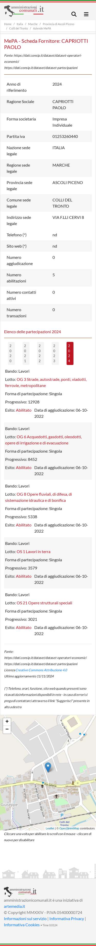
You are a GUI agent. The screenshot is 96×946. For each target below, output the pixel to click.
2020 (10, 353)
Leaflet (50, 828)
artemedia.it (14, 906)
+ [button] (7, 722)
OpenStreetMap (69, 828)
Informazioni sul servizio (25, 918)
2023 (54, 353)
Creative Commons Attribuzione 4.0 (41, 670)
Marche (33, 24)
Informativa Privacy (66, 918)
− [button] (7, 730)
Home (8, 24)
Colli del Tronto (18, 28)
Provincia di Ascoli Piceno (58, 24)
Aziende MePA (42, 28)
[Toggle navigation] (74, 14)
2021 (25, 353)
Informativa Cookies (22, 924)
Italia (20, 24)
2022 (40, 353)
